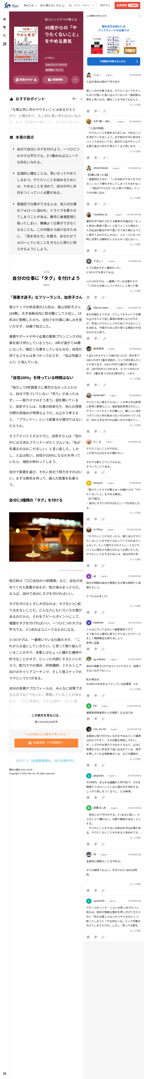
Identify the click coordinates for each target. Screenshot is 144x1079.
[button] (113, 93)
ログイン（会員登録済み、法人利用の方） (46, 761)
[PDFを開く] (26, 80)
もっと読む (135, 105)
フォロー (109, 75)
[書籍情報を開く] (55, 80)
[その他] (75, 80)
